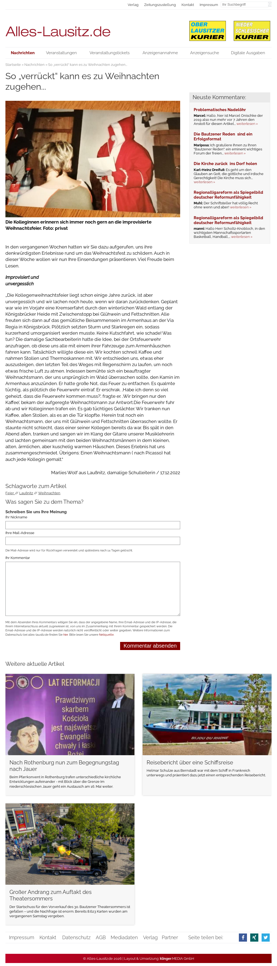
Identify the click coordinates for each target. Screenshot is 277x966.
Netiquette (106, 635)
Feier (10, 493)
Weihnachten (49, 493)
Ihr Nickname (16, 517)
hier (65, 635)
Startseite (13, 65)
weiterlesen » (247, 124)
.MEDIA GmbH (177, 959)
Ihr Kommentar (17, 558)
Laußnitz (26, 493)
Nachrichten (34, 65)
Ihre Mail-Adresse (19, 533)
